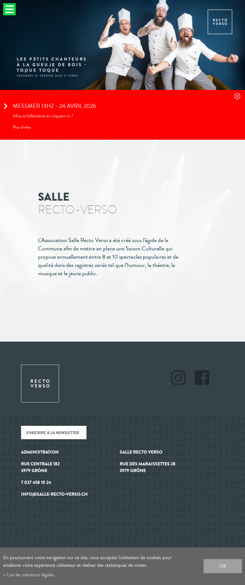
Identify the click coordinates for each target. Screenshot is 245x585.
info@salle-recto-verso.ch (54, 494)
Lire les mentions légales (30, 574)
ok (222, 566)
